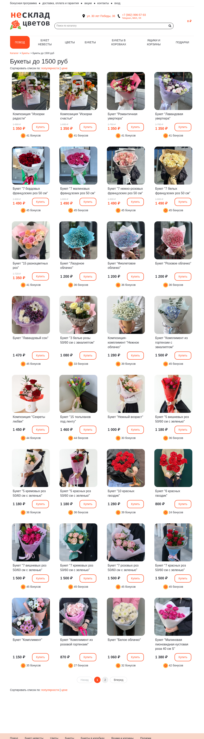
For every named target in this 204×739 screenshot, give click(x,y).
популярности (50, 68)
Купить (40, 127)
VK (139, 18)
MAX (134, 18)
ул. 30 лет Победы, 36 (101, 16)
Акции (88, 3)
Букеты (90, 42)
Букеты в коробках (118, 42)
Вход (117, 3)
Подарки (182, 42)
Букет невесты (45, 42)
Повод (20, 42)
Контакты (103, 3)
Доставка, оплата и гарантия (60, 3)
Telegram (126, 18)
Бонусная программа (23, 3)
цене (64, 68)
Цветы (70, 42)
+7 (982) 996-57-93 (134, 14)
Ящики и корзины (154, 42)
